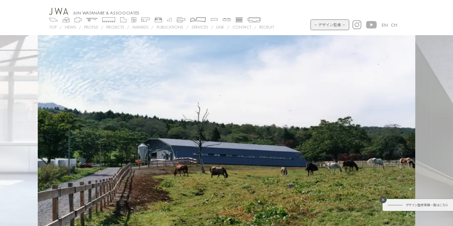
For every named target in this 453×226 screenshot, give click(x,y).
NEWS (70, 27)
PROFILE (91, 27)
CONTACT (241, 27)
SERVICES (200, 27)
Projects (115, 27)
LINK (220, 27)
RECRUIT (266, 27)
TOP (53, 27)
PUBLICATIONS (170, 27)
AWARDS (140, 27)
